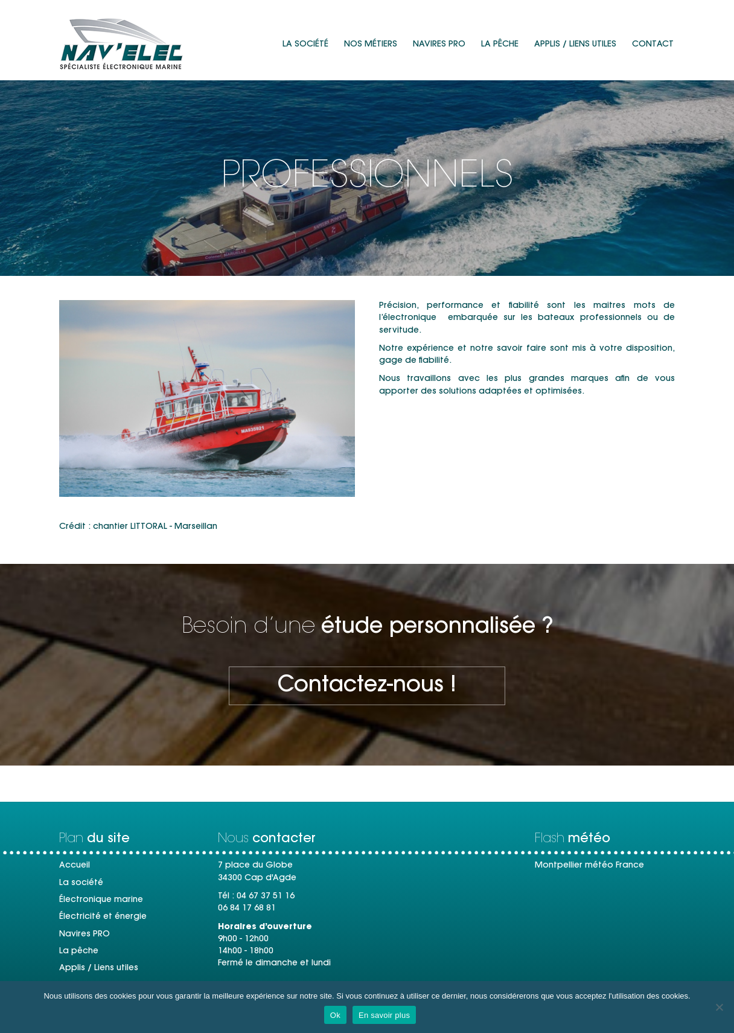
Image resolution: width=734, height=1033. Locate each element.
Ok (335, 1015)
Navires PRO (439, 44)
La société (305, 44)
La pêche (500, 44)
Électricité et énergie (103, 917)
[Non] (719, 1007)
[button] (367, 686)
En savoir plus (384, 1015)
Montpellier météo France (589, 866)
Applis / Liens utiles (575, 44)
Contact (653, 44)
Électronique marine (101, 900)
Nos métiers (370, 44)
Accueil (74, 866)
